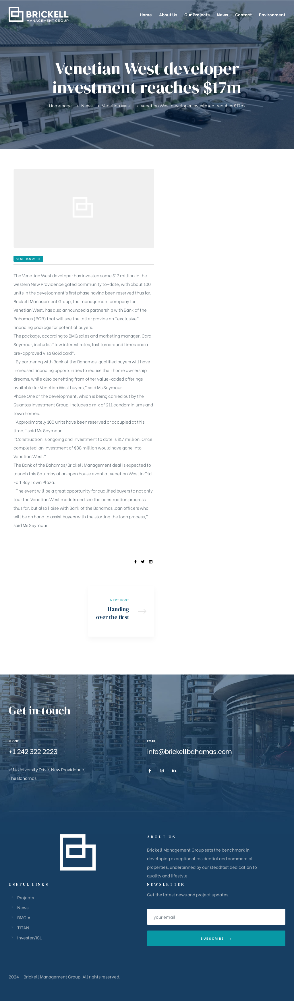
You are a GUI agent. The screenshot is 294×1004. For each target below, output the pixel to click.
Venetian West (28, 259)
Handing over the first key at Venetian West (121, 613)
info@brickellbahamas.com (189, 754)
